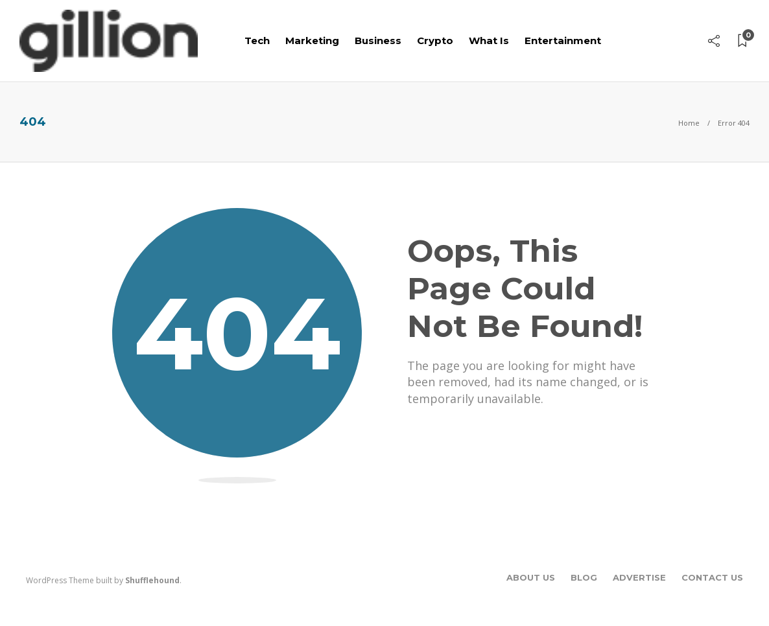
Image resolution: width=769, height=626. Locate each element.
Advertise (639, 577)
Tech (257, 40)
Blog (584, 577)
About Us (530, 577)
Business (378, 40)
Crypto (435, 40)
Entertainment (563, 40)
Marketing (312, 40)
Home (689, 123)
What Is (489, 40)
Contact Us (712, 577)
